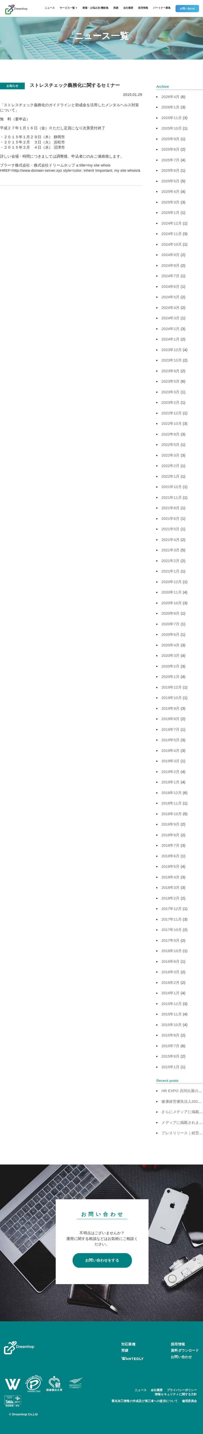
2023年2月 (170, 402)
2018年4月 (170, 877)
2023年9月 (170, 371)
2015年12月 (171, 1003)
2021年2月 (170, 561)
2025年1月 (170, 212)
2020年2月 (170, 666)
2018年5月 (170, 866)
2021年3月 (170, 550)
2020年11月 (171, 592)
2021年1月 (170, 571)
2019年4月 (170, 750)
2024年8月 (170, 265)
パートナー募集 (162, 7)
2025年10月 (171, 128)
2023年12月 (171, 350)
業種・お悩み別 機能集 (95, 7)
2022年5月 (170, 444)
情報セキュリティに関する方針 (176, 1394)
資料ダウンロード (185, 1350)
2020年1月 (170, 676)
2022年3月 (170, 455)
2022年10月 (171, 423)
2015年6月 (170, 1056)
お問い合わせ (187, 8)
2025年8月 (170, 149)
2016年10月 (171, 951)
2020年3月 (170, 655)
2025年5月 (170, 181)
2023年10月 (171, 360)
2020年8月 (170, 613)
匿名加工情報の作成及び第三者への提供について (145, 1401)
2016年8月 (170, 961)
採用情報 (143, 7)
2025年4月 (170, 191)
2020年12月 (171, 582)
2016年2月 (170, 982)
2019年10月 (171, 698)
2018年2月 (170, 898)
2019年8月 (170, 719)
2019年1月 (170, 782)
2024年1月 (170, 339)
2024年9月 (170, 255)
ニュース (50, 7)
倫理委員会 (189, 1401)
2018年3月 (170, 887)
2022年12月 (171, 413)
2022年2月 (170, 466)
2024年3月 (170, 318)
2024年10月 (171, 244)
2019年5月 (170, 740)
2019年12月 (171, 687)
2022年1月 (170, 476)
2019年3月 (170, 761)
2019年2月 (170, 771)
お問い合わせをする (102, 1260)
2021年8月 (170, 508)
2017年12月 (171, 908)
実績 (115, 7)
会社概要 (128, 7)
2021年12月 (171, 487)
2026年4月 (170, 97)
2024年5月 (170, 297)
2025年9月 (170, 139)
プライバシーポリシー (182, 1390)
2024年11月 (171, 234)
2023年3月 (170, 392)
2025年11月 (171, 118)
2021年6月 (170, 518)
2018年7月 (170, 845)
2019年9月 (170, 708)
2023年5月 (170, 381)
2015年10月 (171, 1025)
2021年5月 (170, 529)
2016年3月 (170, 972)
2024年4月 (170, 307)
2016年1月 (170, 993)
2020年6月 (170, 634)
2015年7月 (170, 1046)
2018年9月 (170, 824)
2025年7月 (170, 160)
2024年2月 (170, 329)
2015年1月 (170, 1067)
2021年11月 (171, 497)
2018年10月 (171, 814)
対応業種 (128, 1344)
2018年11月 (171, 803)
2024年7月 (170, 276)
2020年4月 (170, 645)
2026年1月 (170, 107)
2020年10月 (171, 603)
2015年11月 (171, 1014)
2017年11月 (171, 919)
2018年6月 (170, 856)
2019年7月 (170, 729)
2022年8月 (170, 434)
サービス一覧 (68, 7)
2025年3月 (170, 202)
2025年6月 (170, 170)
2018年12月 (171, 793)
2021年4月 (170, 539)
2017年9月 (170, 940)
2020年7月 (170, 624)
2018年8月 (170, 835)
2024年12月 (171, 223)
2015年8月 (170, 1035)
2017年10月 (171, 930)
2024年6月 (170, 286)
